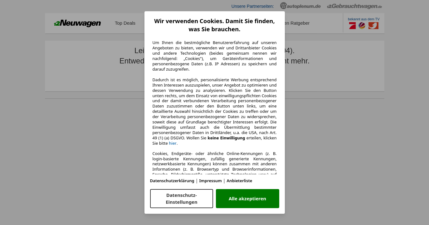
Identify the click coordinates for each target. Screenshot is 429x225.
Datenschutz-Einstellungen (181, 198)
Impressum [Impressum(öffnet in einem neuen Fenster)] (210, 180)
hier (173, 143)
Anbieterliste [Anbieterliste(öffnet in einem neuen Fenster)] (239, 180)
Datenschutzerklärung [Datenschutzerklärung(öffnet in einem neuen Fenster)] (172, 180)
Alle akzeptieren (247, 198)
